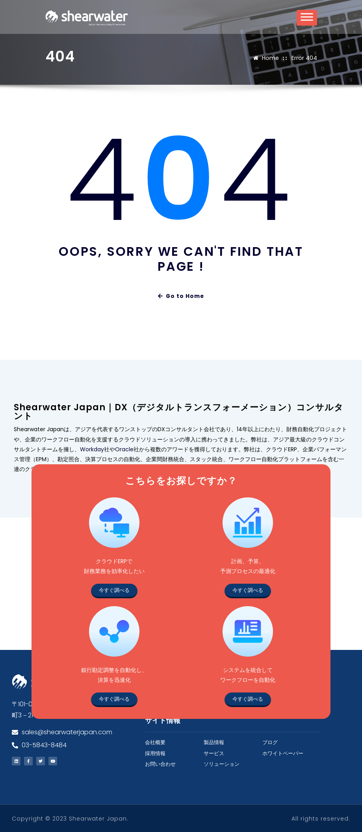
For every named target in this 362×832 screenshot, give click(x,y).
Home (271, 57)
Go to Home (181, 295)
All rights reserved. (320, 818)
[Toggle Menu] (307, 20)
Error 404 (304, 57)
